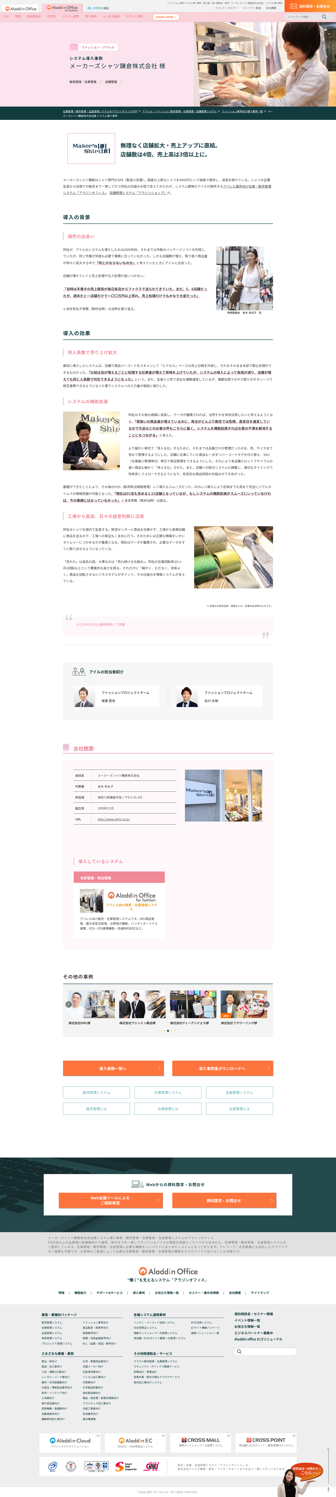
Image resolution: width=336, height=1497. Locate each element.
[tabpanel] (91, 1007)
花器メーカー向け (93, 1366)
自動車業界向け (51, 1414)
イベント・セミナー (226, 8)
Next (266, 1004)
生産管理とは (239, 1108)
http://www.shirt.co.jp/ (114, 819)
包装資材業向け (92, 1371)
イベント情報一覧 (247, 1320)
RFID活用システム (201, 1322)
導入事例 (90, 16)
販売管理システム (96, 1092)
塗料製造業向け (92, 1392)
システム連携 (70, 16)
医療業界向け (90, 1333)
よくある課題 (111, 16)
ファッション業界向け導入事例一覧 (242, 111)
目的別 (51, 16)
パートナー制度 (252, 8)
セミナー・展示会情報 (204, 1292)
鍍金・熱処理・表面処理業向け (101, 1398)
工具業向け (48, 1398)
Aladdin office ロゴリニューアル (258, 1339)
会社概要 (271, 8)
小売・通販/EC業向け (54, 1371)
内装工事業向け (92, 1408)
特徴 (18, 16)
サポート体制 (134, 16)
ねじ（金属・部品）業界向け (99, 1343)
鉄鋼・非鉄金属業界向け (97, 1338)
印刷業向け (89, 1382)
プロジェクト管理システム (57, 1343)
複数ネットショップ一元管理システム (155, 1333)
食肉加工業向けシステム (148, 1382)
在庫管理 (148, 1238)
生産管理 (165, 1238)
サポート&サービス (109, 1292)
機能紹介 (81, 1292)
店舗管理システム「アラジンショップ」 (138, 192)
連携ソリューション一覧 (205, 1333)
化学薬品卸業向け (93, 1387)
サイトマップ (260, 1292)
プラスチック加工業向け (97, 1403)
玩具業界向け (90, 1414)
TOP (6, 16)
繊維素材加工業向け (53, 1419)
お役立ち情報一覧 (167, 1292)
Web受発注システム (145, 1327)
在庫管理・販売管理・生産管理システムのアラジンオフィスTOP (100, 111)
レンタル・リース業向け (56, 1377)
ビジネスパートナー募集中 (253, 1333)
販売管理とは (96, 1108)
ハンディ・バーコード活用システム (154, 1322)
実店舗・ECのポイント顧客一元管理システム (160, 1338)
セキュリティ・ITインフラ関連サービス (157, 1366)
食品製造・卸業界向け (95, 1327)
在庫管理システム (168, 1092)
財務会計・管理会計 (145, 1371)
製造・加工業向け (52, 1366)
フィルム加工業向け (94, 1377)
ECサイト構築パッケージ (205, 1327)
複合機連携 (89, 1419)
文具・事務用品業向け (95, 1361)
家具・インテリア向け (54, 1392)
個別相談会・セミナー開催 (253, 1314)
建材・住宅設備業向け (54, 1382)
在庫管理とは (168, 1108)
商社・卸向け (49, 1361)
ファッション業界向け (95, 1322)
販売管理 (132, 1238)
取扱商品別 (34, 16)
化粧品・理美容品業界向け (57, 1387)
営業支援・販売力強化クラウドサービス (157, 1377)
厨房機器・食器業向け (54, 1408)
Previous (68, 1004)
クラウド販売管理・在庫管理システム (155, 1361)
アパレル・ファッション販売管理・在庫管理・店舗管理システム (179, 111)
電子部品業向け (51, 1403)
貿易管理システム (52, 1338)
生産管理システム (239, 1092)
